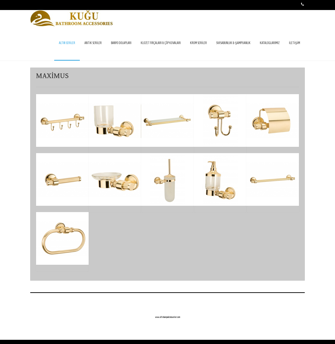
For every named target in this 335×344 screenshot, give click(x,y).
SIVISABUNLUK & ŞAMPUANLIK (233, 43)
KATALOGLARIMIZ (270, 43)
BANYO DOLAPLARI (121, 43)
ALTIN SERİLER (67, 43)
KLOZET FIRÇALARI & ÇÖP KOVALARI (161, 43)
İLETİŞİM (294, 43)
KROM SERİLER (198, 43)
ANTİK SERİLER (93, 43)
